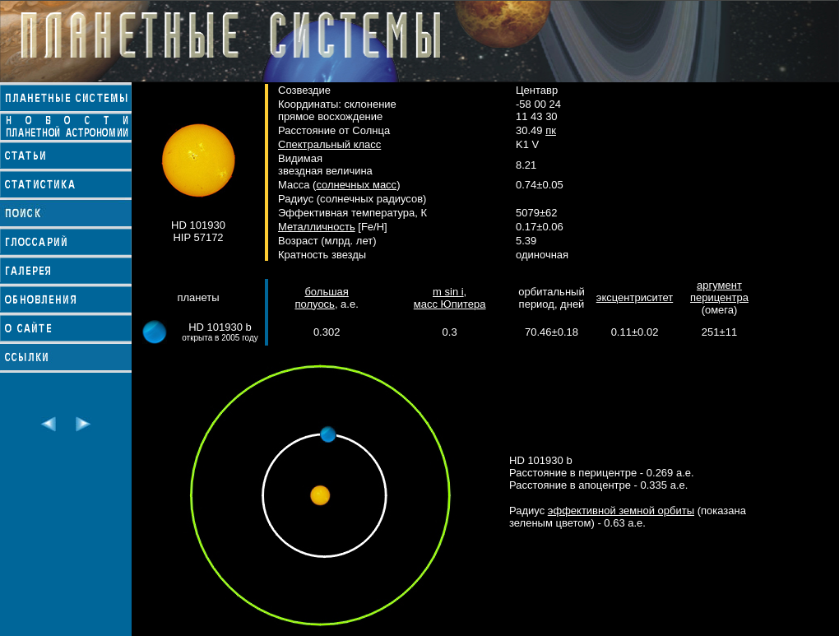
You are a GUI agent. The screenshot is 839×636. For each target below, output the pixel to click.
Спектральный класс (329, 144)
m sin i (448, 292)
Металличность (316, 227)
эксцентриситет (634, 297)
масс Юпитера (450, 304)
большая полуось (321, 298)
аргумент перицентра (719, 291)
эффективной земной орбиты (621, 510)
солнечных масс (356, 185)
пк (550, 130)
